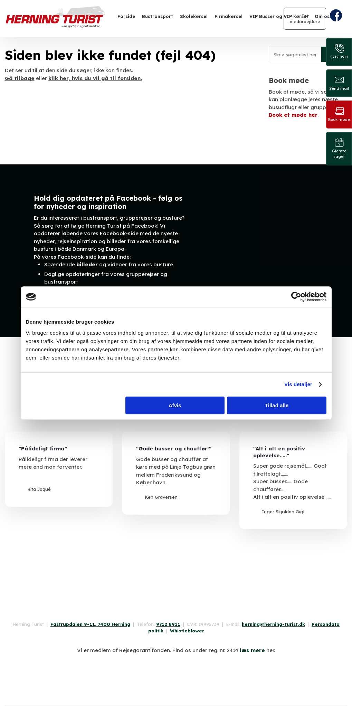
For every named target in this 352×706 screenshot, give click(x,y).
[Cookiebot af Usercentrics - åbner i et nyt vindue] (296, 297)
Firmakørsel (228, 16)
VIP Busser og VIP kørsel (278, 16)
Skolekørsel (194, 16)
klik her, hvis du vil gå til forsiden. (95, 78)
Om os (322, 16)
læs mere (252, 650)
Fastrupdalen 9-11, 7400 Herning (90, 624)
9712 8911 (168, 624)
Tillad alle (276, 405)
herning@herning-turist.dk (273, 624)
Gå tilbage (20, 78)
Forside (126, 16)
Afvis (175, 405)
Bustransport (157, 16)
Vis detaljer (298, 384)
